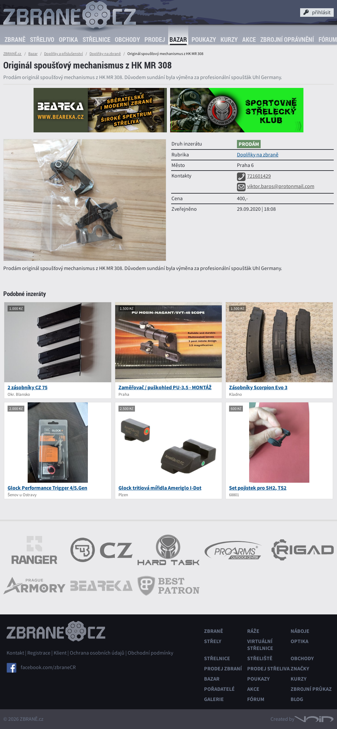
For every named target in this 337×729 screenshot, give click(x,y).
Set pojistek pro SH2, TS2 (257, 487)
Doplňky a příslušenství (63, 53)
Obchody (127, 39)
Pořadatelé (219, 689)
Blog (297, 699)
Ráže (253, 631)
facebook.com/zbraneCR (48, 667)
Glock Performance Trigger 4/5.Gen (47, 487)
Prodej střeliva (268, 668)
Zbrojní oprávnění (287, 39)
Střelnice (96, 39)
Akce (249, 39)
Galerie (214, 699)
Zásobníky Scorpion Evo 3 (258, 387)
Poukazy (204, 39)
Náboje (300, 631)
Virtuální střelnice (260, 645)
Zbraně (15, 39)
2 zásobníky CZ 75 (27, 387)
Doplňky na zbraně (105, 53)
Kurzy (229, 39)
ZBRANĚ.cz (12, 53)
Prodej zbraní (223, 668)
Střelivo (42, 39)
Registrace (38, 653)
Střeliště (259, 658)
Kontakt (15, 653)
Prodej (154, 39)
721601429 (254, 176)
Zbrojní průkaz (311, 689)
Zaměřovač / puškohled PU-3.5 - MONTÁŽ (165, 387)
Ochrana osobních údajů (97, 653)
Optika (68, 39)
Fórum (255, 699)
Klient (60, 653)
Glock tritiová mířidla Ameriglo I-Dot (159, 487)
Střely (212, 641)
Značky (300, 668)
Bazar (178, 39)
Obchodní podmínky (150, 653)
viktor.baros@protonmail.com (275, 186)
